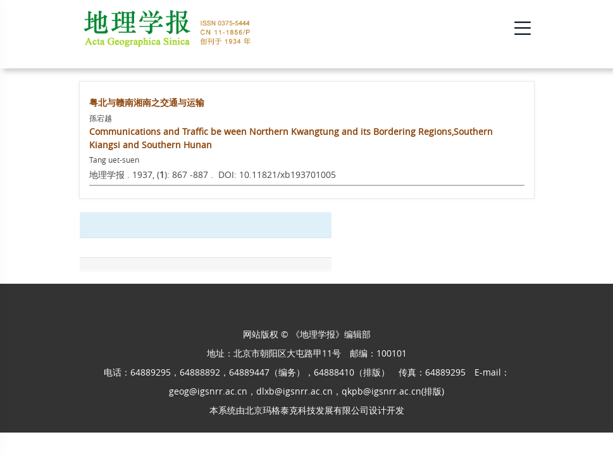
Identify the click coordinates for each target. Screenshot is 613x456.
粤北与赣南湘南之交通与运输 (146, 102)
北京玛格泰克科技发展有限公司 (307, 410)
